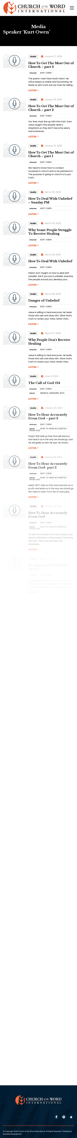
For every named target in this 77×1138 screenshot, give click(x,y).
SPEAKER (33, 73)
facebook (56, 1117)
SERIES (32, 393)
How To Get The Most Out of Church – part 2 (51, 108)
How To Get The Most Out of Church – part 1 (51, 154)
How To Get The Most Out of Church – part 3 (51, 65)
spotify (63, 1117)
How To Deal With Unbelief (50, 261)
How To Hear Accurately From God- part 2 (47, 465)
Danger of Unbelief (44, 300)
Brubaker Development (12, 1134)
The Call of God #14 (44, 383)
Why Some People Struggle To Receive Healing (50, 232)
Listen (32, 90)
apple (71, 1117)
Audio (33, 56)
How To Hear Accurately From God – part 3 (47, 416)
